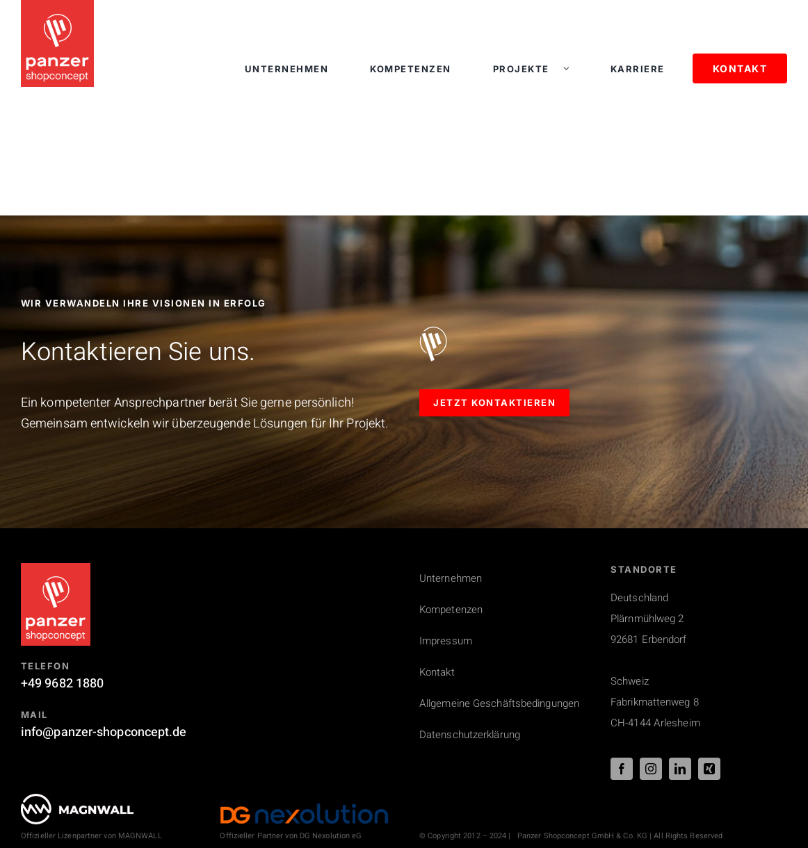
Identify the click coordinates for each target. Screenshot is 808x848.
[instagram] (651, 769)
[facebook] (622, 769)
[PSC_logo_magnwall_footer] (77, 799)
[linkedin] (680, 769)
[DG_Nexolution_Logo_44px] (304, 808)
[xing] (709, 769)
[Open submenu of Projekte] (573, 69)
